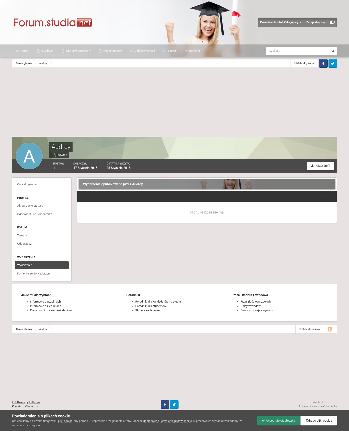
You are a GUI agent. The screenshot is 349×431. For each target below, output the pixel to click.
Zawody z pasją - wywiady (257, 310)
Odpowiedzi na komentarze (34, 214)
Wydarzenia (24, 265)
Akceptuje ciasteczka (278, 420)
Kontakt (16, 406)
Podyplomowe (112, 50)
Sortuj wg (325, 196)
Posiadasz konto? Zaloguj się (281, 22)
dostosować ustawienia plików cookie (167, 421)
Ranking (194, 50)
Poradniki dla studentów (150, 306)
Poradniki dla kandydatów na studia (158, 301)
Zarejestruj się (315, 22)
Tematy (22, 235)
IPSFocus (34, 402)
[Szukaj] (281, 51)
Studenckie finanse (147, 310)
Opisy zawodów (250, 306)
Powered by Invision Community (318, 406)
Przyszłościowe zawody (255, 301)
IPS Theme (18, 402)
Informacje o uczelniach (45, 301)
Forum (24, 50)
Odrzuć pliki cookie (318, 420)
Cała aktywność (144, 50)
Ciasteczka (32, 406)
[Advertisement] (174, 103)
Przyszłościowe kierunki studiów (51, 310)
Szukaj (172, 50)
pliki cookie (65, 421)
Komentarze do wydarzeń (33, 273)
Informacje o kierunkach (45, 306)
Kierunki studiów (77, 50)
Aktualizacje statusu (30, 205)
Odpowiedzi (24, 243)
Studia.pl (47, 50)
